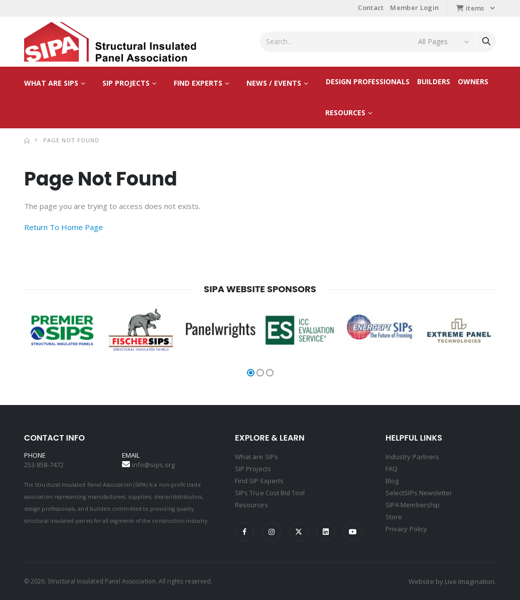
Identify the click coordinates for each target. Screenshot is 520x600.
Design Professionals (368, 81)
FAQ (391, 468)
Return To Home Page (63, 227)
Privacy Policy (406, 528)
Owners (473, 81)
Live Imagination (469, 581)
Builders (433, 81)
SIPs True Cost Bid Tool (270, 492)
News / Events (273, 83)
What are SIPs (51, 83)
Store (393, 516)
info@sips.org (153, 464)
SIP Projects (126, 83)
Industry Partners (412, 456)
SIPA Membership (412, 504)
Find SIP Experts (259, 480)
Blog (392, 480)
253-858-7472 (44, 464)
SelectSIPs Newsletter (418, 492)
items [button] (470, 8)
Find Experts (198, 83)
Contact (370, 7)
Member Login (414, 7)
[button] (250, 372)
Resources (345, 112)
